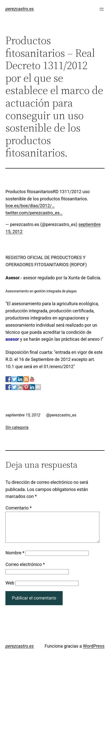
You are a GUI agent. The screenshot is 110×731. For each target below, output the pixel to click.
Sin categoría (16, 427)
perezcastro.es (19, 8)
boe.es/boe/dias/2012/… (30, 205)
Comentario (18, 507)
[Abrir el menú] (102, 9)
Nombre (14, 558)
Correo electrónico (25, 570)
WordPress (93, 652)
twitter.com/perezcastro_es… (33, 212)
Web (9, 588)
